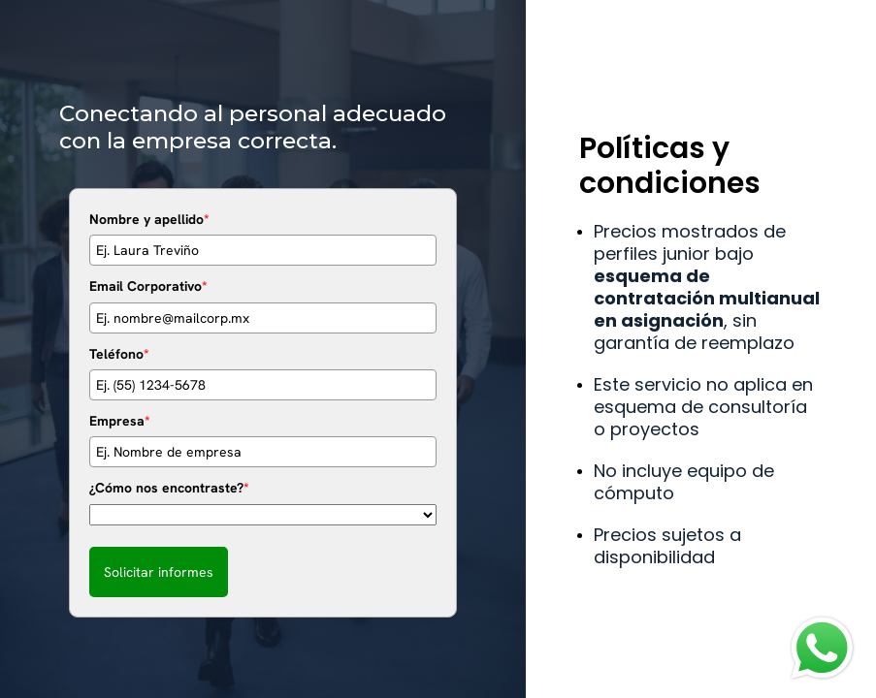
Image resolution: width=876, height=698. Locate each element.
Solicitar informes (158, 572)
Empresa (119, 420)
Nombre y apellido (149, 219)
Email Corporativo (148, 286)
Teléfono (119, 354)
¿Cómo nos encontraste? (169, 487)
